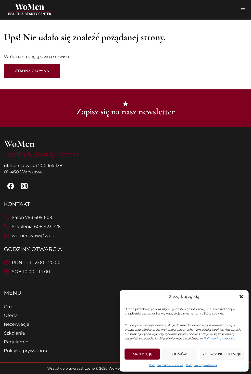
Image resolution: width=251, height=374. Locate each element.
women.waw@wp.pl (34, 235)
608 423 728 (47, 226)
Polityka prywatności (201, 365)
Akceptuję (142, 354)
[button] (241, 296)
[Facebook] (10, 186)
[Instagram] (24, 186)
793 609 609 (38, 217)
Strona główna (32, 70)
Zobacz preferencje (221, 354)
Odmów (179, 354)
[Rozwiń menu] (242, 9)
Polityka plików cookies (166, 365)
